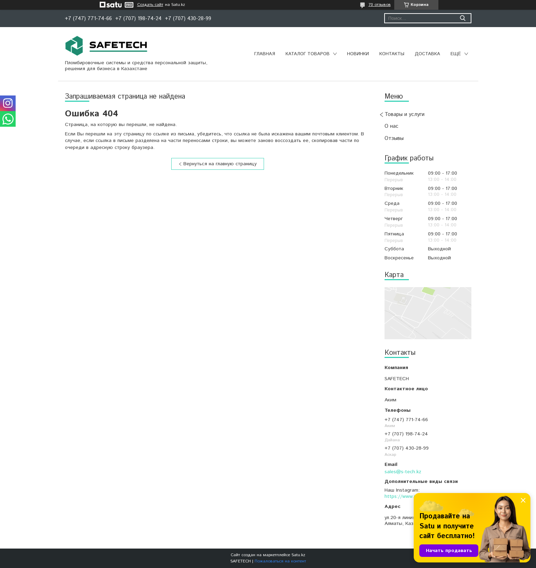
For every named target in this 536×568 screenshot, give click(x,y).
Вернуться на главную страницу (220, 163)
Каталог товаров (308, 54)
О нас (391, 126)
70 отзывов (380, 5)
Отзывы (394, 138)
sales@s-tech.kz (403, 471)
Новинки (358, 54)
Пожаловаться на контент (280, 561)
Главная (264, 54)
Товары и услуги (404, 114)
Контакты (391, 54)
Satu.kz (298, 555)
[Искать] (463, 18)
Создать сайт (150, 4)
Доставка (427, 54)
